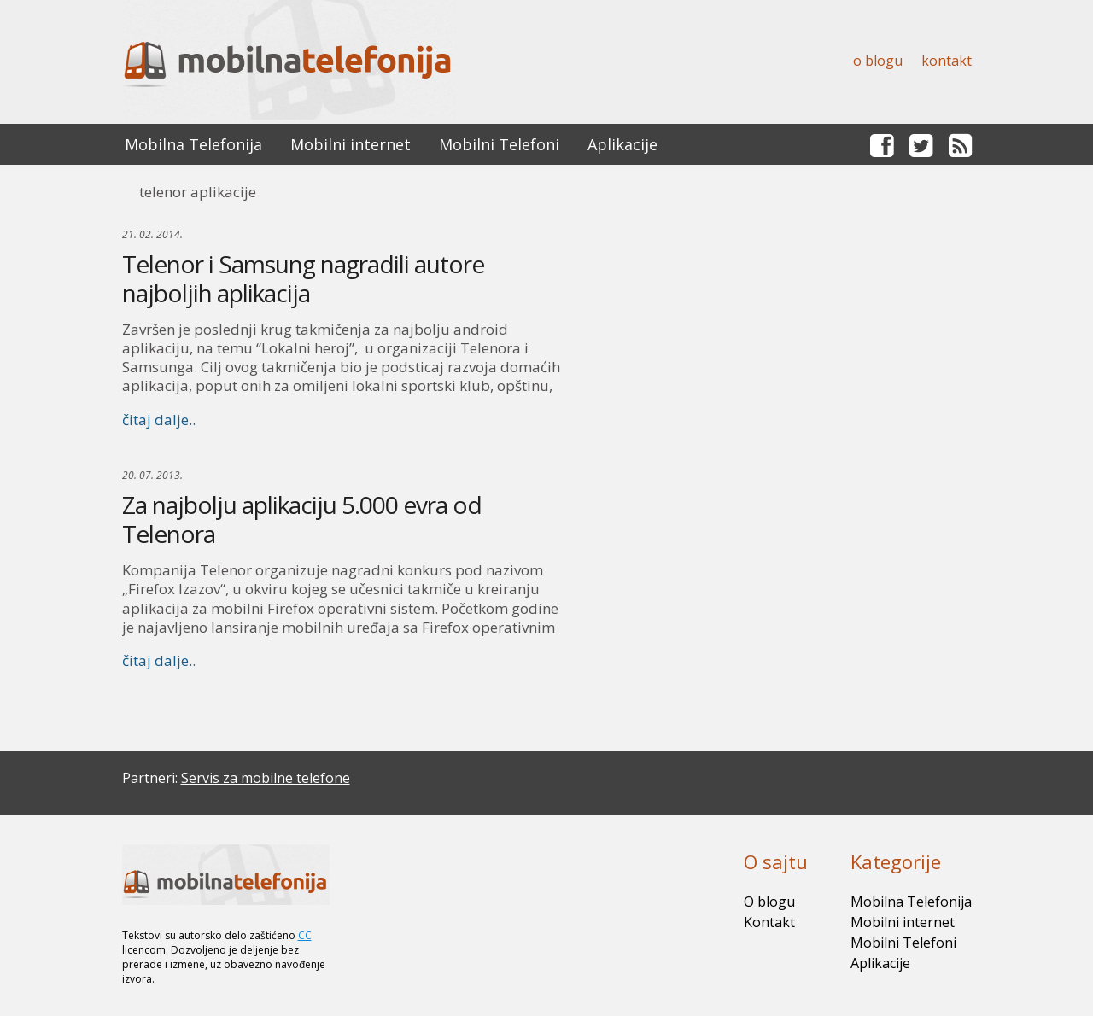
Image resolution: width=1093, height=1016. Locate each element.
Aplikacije (622, 144)
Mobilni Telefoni (499, 144)
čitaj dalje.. (159, 419)
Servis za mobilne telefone (265, 777)
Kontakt (946, 60)
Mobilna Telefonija (193, 144)
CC (305, 935)
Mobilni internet (350, 144)
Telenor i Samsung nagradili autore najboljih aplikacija (303, 278)
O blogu (878, 60)
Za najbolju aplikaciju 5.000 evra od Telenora (302, 519)
